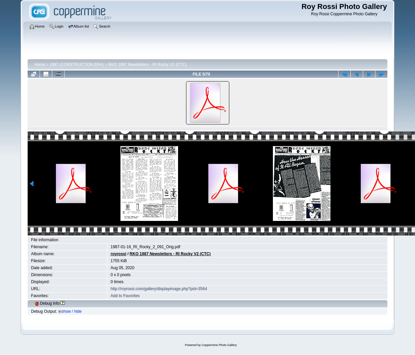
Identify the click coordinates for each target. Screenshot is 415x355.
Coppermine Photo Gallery (219, 345)
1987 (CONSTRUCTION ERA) (77, 64)
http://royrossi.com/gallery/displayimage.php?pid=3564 (158, 288)
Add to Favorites (124, 295)
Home (39, 64)
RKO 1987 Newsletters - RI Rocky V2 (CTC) (147, 64)
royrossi (118, 254)
